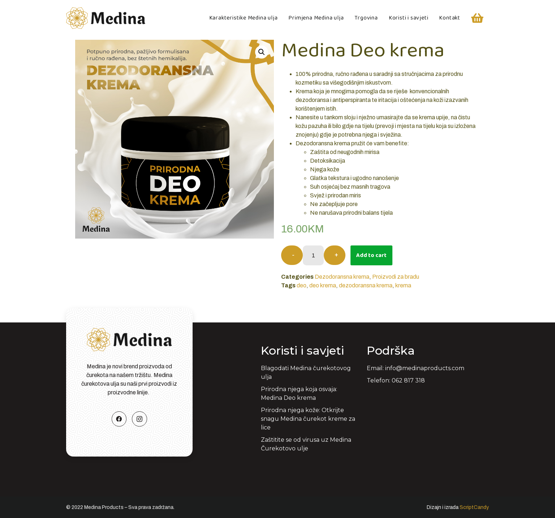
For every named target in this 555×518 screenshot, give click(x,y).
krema (403, 285)
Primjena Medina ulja (316, 17)
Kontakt (449, 17)
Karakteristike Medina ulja (243, 17)
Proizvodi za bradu (395, 277)
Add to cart (371, 255)
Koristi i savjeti (409, 17)
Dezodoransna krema (342, 277)
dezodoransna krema (365, 285)
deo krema (322, 285)
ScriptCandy (474, 507)
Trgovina (366, 17)
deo (301, 285)
